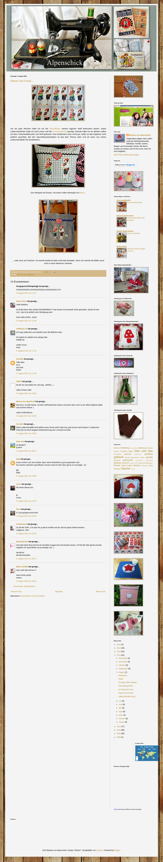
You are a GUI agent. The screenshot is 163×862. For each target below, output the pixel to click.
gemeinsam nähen (138, 457)
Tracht (133, 469)
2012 (119, 655)
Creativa (123, 451)
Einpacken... (123, 675)
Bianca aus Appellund (25, 401)
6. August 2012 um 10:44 (26, 581)
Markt (124, 465)
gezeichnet (133, 463)
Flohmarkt (117, 454)
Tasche (125, 468)
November (123, 662)
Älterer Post (100, 592)
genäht (149, 457)
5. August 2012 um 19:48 (26, 433)
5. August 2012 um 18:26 (26, 393)
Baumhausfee (22, 542)
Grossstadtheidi (123, 200)
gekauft (118, 457)
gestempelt (149, 460)
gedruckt (31, 274)
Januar (122, 722)
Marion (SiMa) (22, 567)
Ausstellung (134, 448)
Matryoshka (122, 247)
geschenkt (128, 460)
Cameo (116, 451)
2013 (119, 651)
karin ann (20, 441)
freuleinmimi (21, 524)
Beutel (150, 448)
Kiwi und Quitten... (134, 233)
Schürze (144, 466)
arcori (18, 484)
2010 (119, 730)
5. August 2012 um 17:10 (26, 351)
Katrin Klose (21, 301)
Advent (117, 448)
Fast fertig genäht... (126, 686)
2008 (119, 737)
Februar (122, 718)
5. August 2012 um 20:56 (26, 476)
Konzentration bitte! (134, 202)
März (121, 715)
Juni (121, 704)
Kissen (117, 465)
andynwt (99, 850)
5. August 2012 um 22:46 (26, 534)
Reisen (137, 465)
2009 (119, 733)
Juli (120, 701)
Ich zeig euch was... (126, 689)
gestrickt (125, 463)
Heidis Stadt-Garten (125, 231)
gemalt (127, 457)
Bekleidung (142, 448)
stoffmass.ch (21, 329)
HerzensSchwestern (145, 463)
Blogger (117, 850)
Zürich (116, 809)
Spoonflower (55, 128)
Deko (130, 451)
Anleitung (124, 448)
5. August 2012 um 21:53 (26, 501)
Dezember (123, 658)
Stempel (117, 469)
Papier (129, 465)
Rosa (18, 509)
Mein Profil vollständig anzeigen (126, 155)
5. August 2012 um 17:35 (26, 373)
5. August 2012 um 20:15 (26, 451)
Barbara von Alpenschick (140, 135)
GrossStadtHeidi (59, 131)
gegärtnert (138, 454)
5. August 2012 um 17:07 (26, 293)
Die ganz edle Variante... (128, 682)
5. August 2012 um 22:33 (26, 516)
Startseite (59, 592)
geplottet (117, 460)
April (121, 711)
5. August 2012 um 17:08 (26, 321)
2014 (119, 648)
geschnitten (139, 460)
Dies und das (22, 274)
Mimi (82, 193)
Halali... (121, 679)
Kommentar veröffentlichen (24, 586)
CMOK (19, 381)
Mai (120, 708)
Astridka (19, 359)
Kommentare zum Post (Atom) (32, 596)
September (123, 669)
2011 (119, 726)
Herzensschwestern (125, 216)
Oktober (122, 665)
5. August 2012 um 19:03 (26, 416)
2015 (119, 644)
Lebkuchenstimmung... (127, 696)
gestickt (117, 463)
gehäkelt (149, 454)
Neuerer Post (16, 592)
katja (18, 459)
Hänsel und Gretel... (21, 80)
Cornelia (19, 424)
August (122, 672)
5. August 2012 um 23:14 (26, 559)
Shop (150, 465)
